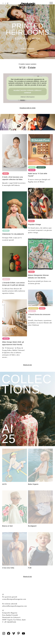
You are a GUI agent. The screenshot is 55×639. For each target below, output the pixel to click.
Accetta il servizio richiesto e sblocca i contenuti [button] (27, 91)
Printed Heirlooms (27, 48)
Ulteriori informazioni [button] (27, 97)
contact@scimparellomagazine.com (14, 599)
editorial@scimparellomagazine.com (14, 606)
